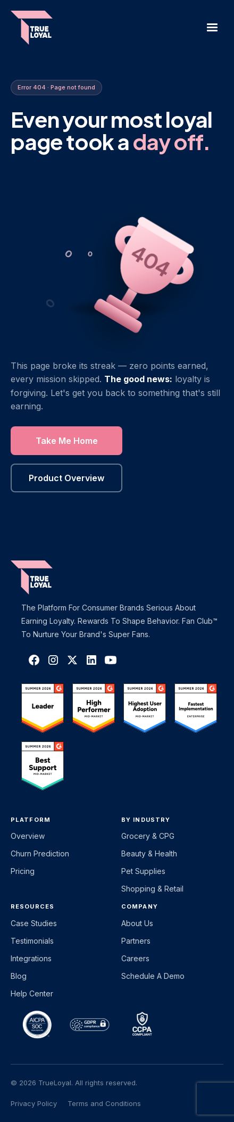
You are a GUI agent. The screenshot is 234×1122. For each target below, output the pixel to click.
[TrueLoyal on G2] (42, 707)
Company (139, 906)
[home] (37, 28)
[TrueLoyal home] (47, 577)
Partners (136, 940)
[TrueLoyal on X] (72, 660)
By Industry (145, 819)
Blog (19, 975)
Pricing (23, 871)
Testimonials (32, 940)
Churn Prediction (40, 853)
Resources (32, 906)
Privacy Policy (34, 1103)
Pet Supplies (143, 871)
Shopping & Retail (152, 888)
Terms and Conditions (104, 1103)
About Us (137, 923)
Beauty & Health (149, 853)
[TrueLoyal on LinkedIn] (91, 660)
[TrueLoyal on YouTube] (110, 660)
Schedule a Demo (153, 975)
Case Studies (34, 923)
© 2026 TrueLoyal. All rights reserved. (74, 1082)
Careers (135, 958)
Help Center (32, 993)
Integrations (31, 958)
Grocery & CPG (147, 835)
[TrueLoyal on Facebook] (34, 660)
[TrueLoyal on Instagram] (53, 660)
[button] (212, 27)
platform (31, 819)
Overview (28, 835)
